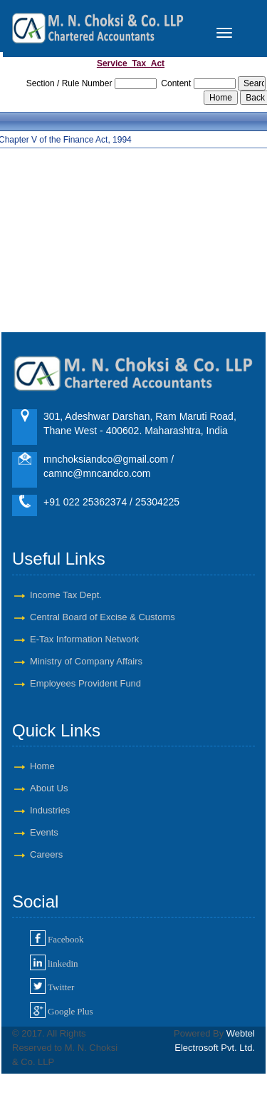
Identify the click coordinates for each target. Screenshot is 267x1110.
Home (42, 766)
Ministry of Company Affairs (86, 661)
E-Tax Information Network (84, 639)
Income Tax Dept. (66, 595)
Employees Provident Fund (85, 683)
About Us (49, 788)
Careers (46, 854)
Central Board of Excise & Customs (102, 617)
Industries (50, 810)
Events (44, 832)
